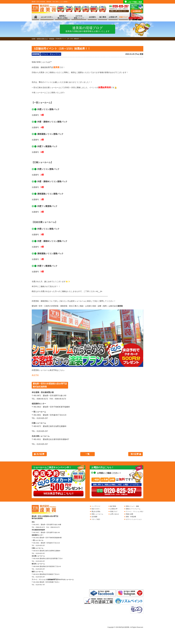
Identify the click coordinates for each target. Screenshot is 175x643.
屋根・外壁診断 (131, 516)
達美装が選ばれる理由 (62, 17)
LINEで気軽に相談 (135, 2)
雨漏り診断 (129, 514)
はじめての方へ (47, 17)
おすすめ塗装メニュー (79, 17)
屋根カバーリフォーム (133, 509)
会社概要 (94, 516)
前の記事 (135, 454)
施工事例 (102, 17)
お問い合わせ (114, 514)
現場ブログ (123, 17)
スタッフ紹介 (96, 519)
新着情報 (35, 54)
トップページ (96, 506)
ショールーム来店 (136, 18)
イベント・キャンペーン (51, 54)
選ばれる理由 (96, 511)
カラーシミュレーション (134, 519)
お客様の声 (113, 17)
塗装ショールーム (97, 514)
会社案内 (92, 17)
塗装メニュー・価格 (132, 506)
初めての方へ (96, 509)
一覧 (87, 454)
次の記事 (40, 454)
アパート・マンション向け (134, 511)
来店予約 (35, 375)
